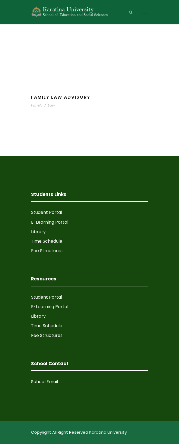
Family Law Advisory (60, 97)
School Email (44, 382)
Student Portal (46, 212)
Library (38, 232)
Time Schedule (46, 241)
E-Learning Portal (49, 222)
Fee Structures (47, 251)
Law (51, 105)
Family (36, 105)
